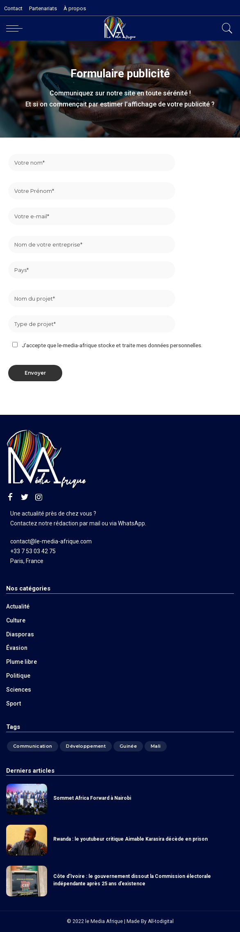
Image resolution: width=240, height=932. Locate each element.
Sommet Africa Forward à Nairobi (92, 798)
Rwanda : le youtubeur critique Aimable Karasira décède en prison (130, 839)
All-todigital (161, 921)
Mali (156, 746)
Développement (85, 746)
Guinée (128, 746)
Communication (32, 746)
